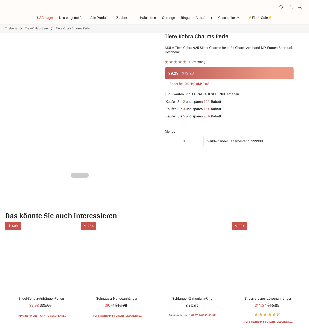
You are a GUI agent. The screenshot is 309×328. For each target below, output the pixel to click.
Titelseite (11, 28)
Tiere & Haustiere (36, 28)
